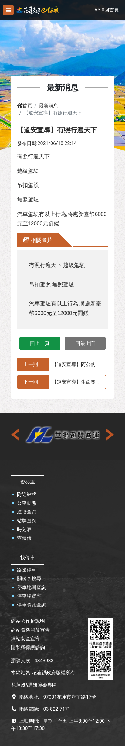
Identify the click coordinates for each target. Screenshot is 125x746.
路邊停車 (26, 570)
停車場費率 (29, 596)
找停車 (27, 558)
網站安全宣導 (25, 638)
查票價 (24, 538)
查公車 (27, 482)
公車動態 (26, 503)
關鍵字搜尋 (29, 578)
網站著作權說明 (28, 621)
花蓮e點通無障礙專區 (34, 685)
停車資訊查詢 (31, 605)
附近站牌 (26, 494)
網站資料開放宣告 (30, 630)
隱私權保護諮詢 (28, 647)
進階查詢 (26, 512)
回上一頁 (39, 343)
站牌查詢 (26, 520)
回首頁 (111, 10)
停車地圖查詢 (31, 587)
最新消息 (48, 105)
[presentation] (15, 434)
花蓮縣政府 (44, 673)
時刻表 (24, 529)
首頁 (24, 105)
